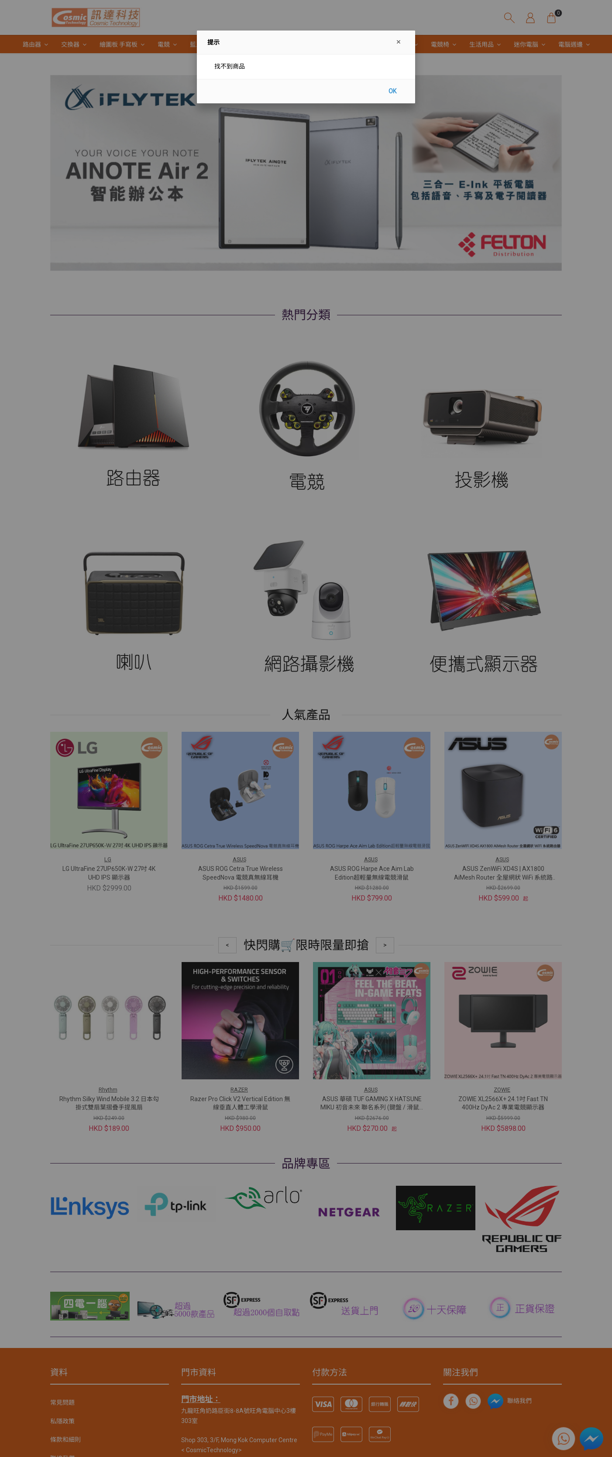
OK (392, 91)
